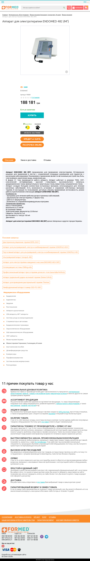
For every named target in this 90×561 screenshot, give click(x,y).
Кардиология (11, 296)
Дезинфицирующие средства (17, 350)
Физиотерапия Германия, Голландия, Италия (24, 343)
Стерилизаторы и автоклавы (17, 321)
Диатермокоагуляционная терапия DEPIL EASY (21, 242)
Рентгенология (11, 307)
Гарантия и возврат (45, 520)
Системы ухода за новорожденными (19, 318)
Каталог (77, 7)
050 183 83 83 (7, 536)
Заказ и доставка (28, 160)
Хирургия (9, 303)
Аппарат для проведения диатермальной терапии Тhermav (26, 282)
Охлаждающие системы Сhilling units (17, 267)
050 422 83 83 (20, 536)
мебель (25, 394)
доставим (41, 482)
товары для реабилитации (39, 394)
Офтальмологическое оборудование (19, 332)
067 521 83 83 (32, 536)
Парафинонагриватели (14, 357)
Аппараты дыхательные (15, 310)
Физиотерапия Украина (14, 339)
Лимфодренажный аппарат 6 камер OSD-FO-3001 (22, 287)
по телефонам (40, 442)
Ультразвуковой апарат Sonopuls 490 (17, 257)
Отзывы (47, 160)
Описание (9, 160)
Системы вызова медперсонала (17, 361)
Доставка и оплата (23, 517)
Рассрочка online (32, 145)
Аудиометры (11, 299)
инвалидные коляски (59, 394)
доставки (45, 422)
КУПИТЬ (32, 115)
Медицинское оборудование (17, 292)
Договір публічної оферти (67, 520)
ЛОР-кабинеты (11, 336)
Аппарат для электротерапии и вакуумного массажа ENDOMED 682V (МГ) (31, 262)
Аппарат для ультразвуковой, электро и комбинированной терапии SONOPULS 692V (35, 247)
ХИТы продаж (64, 412)
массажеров (15, 405)
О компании (7, 517)
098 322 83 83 (20, 540)
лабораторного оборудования (67, 404)
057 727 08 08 (32, 540)
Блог (44, 517)
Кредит (37, 517)
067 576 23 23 (7, 538)
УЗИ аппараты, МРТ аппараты (17, 314)
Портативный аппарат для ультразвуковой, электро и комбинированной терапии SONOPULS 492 (40, 252)
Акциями (52, 414)
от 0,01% (32, 139)
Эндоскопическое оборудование (18, 328)
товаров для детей (28, 405)
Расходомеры (11, 365)
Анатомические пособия (15, 347)
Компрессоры (11, 354)
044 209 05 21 (7, 540)
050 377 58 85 (32, 538)
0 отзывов (35, 97)
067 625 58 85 (20, 538)
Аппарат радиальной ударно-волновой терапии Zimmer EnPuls (27, 277)
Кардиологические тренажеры (17, 325)
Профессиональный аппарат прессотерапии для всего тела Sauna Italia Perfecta (34, 272)
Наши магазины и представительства (18, 520)
